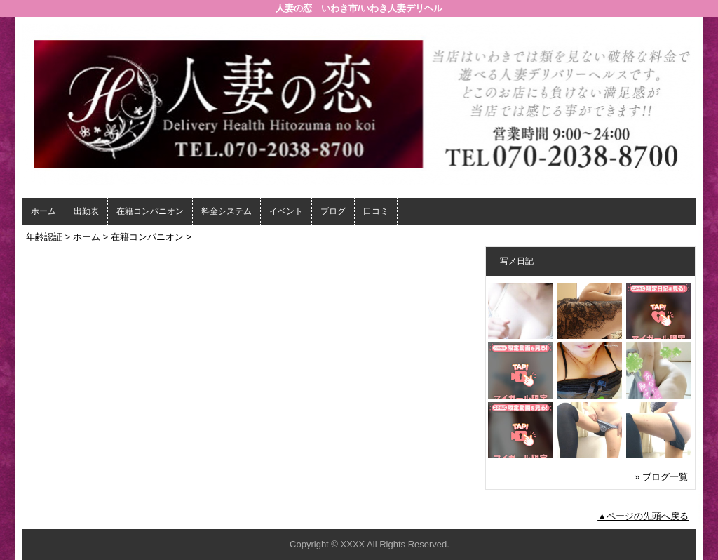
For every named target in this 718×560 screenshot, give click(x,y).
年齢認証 (44, 237)
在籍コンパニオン (150, 211)
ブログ (333, 211)
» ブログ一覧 (661, 477)
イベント (286, 211)
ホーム (43, 211)
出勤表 (86, 211)
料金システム (226, 211)
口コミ (375, 211)
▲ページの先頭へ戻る (643, 516)
